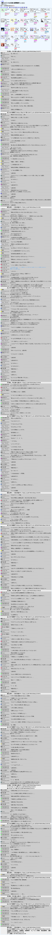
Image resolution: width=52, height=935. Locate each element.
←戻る (2, 1)
